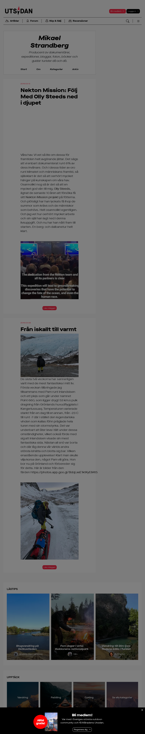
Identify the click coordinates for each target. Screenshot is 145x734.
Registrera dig (80, 729)
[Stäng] (142, 710)
